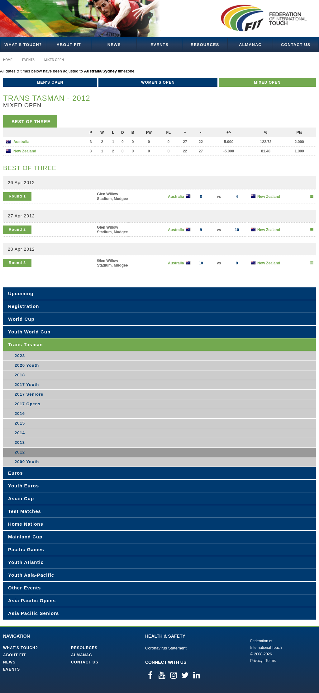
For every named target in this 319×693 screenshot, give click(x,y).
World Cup (21, 319)
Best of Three (31, 121)
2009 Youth (27, 461)
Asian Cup (21, 498)
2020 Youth (27, 365)
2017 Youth (27, 384)
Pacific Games (26, 549)
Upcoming (20, 293)
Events (159, 44)
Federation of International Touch (224, 650)
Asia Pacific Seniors (33, 613)
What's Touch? (23, 44)
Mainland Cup (25, 536)
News (114, 44)
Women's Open (158, 82)
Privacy (256, 660)
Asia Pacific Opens (32, 600)
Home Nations (25, 524)
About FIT (68, 44)
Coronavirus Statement (166, 648)
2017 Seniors (29, 394)
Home (7, 60)
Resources (205, 44)
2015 (20, 423)
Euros (15, 473)
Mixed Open (54, 60)
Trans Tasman (25, 344)
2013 (20, 442)
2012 (20, 452)
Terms (270, 660)
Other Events (24, 587)
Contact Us (295, 44)
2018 (20, 375)
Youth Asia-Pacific (31, 575)
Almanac (250, 44)
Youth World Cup (29, 331)
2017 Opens (27, 404)
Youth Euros (23, 485)
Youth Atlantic (26, 562)
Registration (23, 306)
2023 (20, 355)
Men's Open (50, 82)
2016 (20, 413)
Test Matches (24, 511)
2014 (20, 432)
